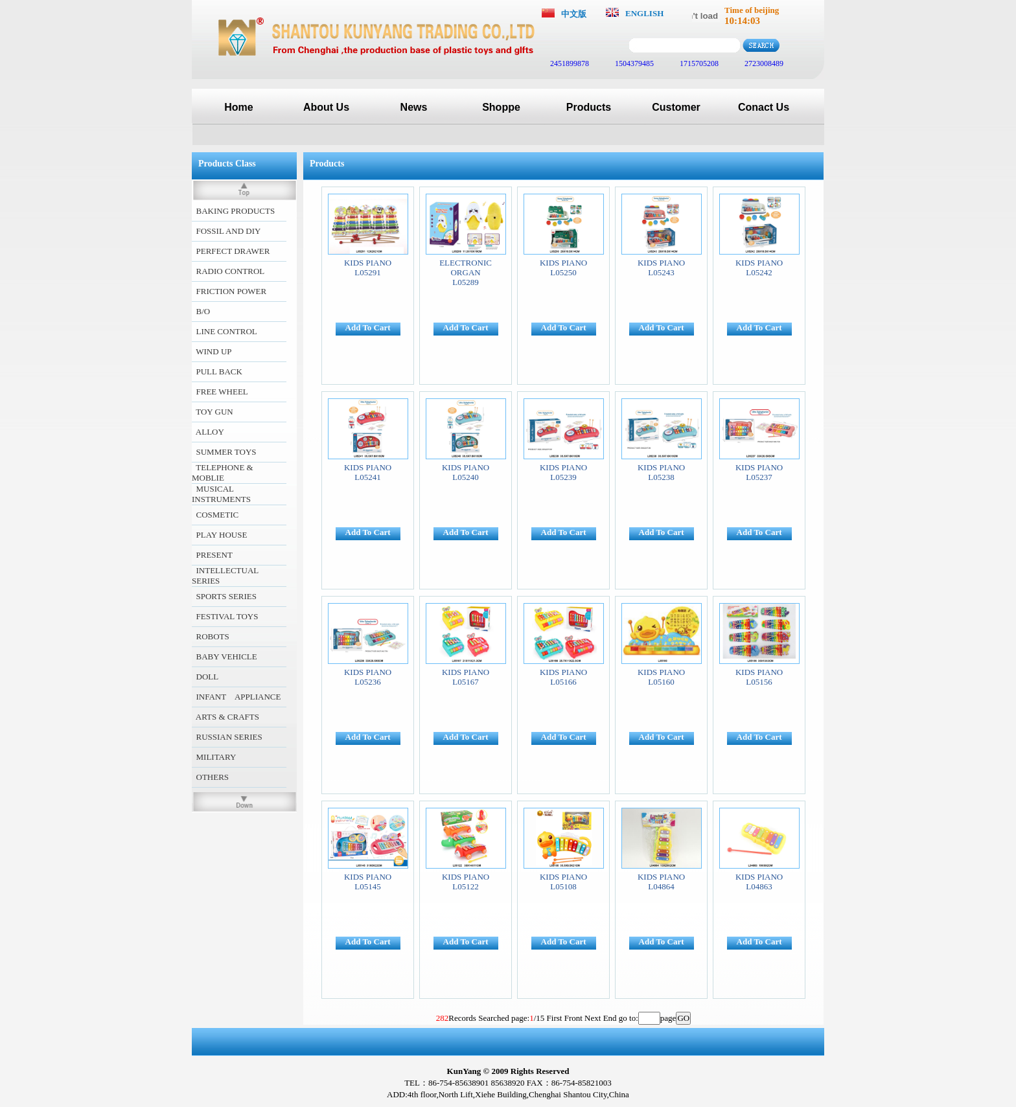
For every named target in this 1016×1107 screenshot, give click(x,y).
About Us (326, 107)
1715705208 (698, 63)
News (414, 107)
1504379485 (633, 63)
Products (588, 107)
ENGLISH (644, 13)
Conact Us (763, 107)
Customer (676, 107)
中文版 (573, 14)
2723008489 (763, 63)
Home (238, 107)
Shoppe (501, 107)
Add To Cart (368, 327)
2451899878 (568, 63)
